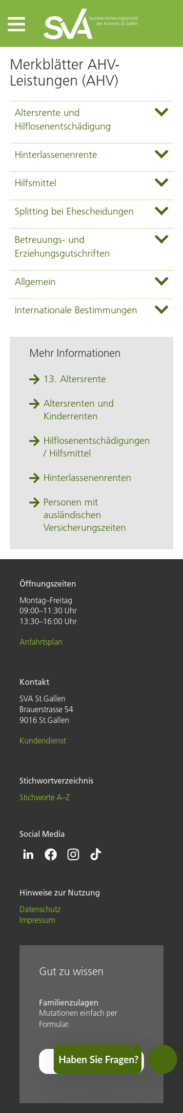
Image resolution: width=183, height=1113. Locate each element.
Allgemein (35, 281)
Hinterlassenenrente (56, 154)
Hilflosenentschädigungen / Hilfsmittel (96, 447)
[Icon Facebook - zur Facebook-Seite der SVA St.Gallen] (51, 854)
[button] (16, 24)
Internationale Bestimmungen (76, 310)
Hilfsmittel (35, 183)
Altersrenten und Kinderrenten (78, 409)
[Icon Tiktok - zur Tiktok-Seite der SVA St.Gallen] (95, 854)
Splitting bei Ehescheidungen (74, 211)
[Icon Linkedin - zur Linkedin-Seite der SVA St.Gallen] (28, 854)
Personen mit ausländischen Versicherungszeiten (84, 514)
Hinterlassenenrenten (87, 477)
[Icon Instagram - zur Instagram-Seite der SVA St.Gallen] (73, 854)
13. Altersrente (74, 379)
